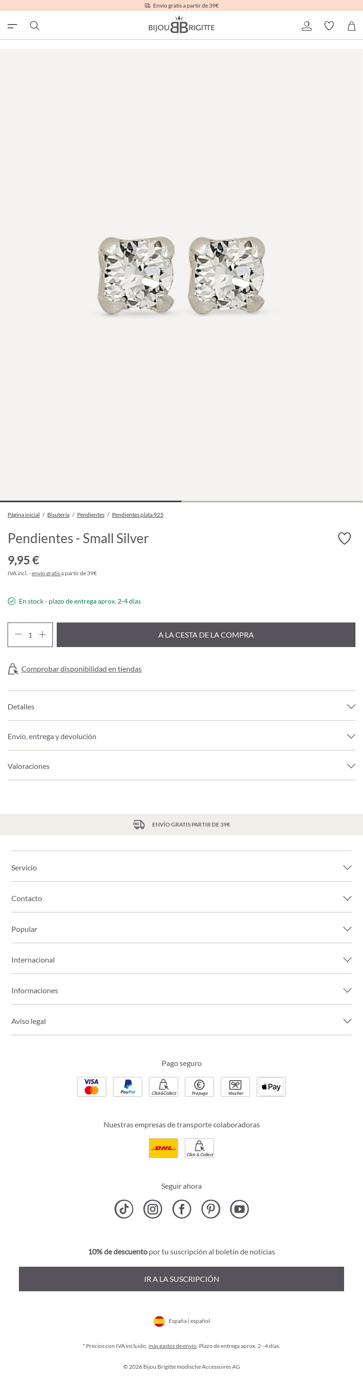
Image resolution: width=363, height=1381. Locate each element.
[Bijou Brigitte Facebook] (181, 1209)
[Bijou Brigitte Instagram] (153, 1209)
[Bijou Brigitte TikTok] (124, 1209)
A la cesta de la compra (206, 634)
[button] (306, 26)
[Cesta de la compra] (351, 26)
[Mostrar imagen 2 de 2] (272, 501)
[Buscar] (34, 26)
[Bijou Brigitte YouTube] (239, 1209)
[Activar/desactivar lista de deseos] (344, 538)
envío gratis (46, 573)
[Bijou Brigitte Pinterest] (210, 1209)
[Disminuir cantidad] (18, 634)
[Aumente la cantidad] (42, 634)
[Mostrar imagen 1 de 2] (91, 501)
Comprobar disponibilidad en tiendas (81, 669)
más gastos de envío (172, 1345)
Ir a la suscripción (181, 1278)
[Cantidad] (30, 634)
